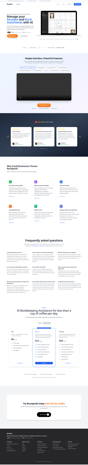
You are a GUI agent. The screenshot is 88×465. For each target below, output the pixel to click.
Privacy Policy (9, 449)
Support (23, 450)
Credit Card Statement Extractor (59, 449)
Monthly (39, 323)
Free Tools (9, 447)
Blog (23, 443)
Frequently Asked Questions (12, 443)
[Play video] (59, 23)
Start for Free (12, 36)
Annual (46, 323)
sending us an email (38, 246)
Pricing (18, 4)
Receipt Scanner (56, 443)
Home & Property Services (42, 447)
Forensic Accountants (41, 445)
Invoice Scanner (56, 445)
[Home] (10, 4)
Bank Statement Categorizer (73, 443)
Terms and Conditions (11, 450)
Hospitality (39, 449)
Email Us (24, 445)
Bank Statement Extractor (58, 447)
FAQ (63, 4)
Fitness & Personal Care (42, 443)
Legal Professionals (41, 450)
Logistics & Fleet (40, 452)
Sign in (69, 4)
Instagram (24, 449)
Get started (20, 363)
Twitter (23, 447)
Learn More (12, 196)
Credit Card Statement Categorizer (72, 446)
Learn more (24, 36)
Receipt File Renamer (72, 448)
